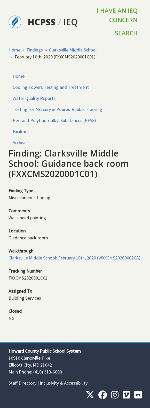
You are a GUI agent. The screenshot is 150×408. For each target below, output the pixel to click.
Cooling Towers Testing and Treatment (51, 87)
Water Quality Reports (34, 98)
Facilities (21, 131)
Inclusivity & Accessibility (64, 383)
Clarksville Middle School (73, 50)
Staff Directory (22, 383)
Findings (35, 50)
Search (126, 33)
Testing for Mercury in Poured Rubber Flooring (57, 109)
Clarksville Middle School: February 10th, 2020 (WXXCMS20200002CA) (74, 258)
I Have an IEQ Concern (117, 15)
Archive (20, 142)
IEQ (71, 22)
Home (14, 50)
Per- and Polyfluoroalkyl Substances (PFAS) (54, 120)
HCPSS (42, 22)
